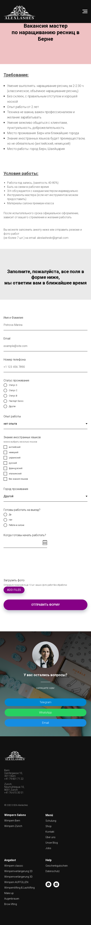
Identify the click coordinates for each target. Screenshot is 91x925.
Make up (9, 893)
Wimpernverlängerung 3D (18, 876)
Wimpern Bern (12, 820)
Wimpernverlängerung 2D (18, 871)
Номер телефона (15, 359)
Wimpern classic (13, 865)
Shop (49, 826)
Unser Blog (52, 842)
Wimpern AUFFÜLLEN (16, 882)
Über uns (50, 837)
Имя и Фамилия (13, 317)
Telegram (45, 702)
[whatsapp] (48, 886)
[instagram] (56, 886)
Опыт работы (12, 416)
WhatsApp (45, 712)
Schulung (51, 820)
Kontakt (50, 831)
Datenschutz (53, 871)
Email (7, 338)
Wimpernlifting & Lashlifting (19, 887)
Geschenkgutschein (57, 865)
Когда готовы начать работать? (25, 535)
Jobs (48, 848)
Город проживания (16, 489)
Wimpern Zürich (13, 826)
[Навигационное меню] (84, 11)
